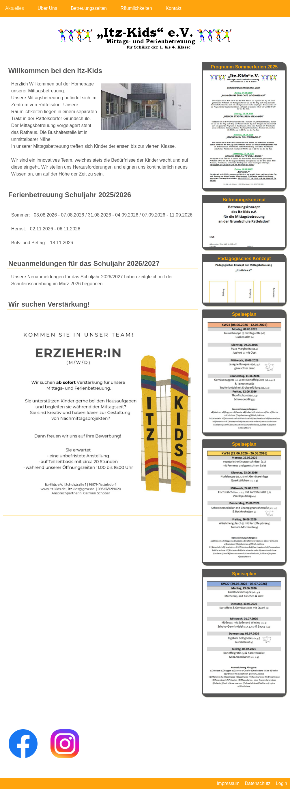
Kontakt (173, 8)
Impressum (228, 783)
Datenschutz (257, 783)
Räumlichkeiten (136, 8)
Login (281, 783)
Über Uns (47, 8)
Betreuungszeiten (89, 8)
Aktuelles (14, 8)
